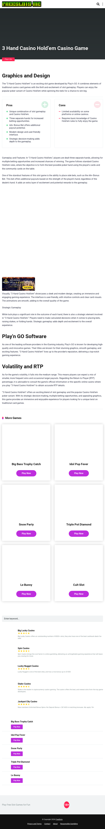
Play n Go (8, 59)
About (55, 824)
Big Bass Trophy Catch (26, 464)
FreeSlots (59, 819)
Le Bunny (26, 584)
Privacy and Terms (34, 824)
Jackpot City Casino (27, 701)
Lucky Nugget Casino (28, 666)
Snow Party (26, 524)
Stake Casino (24, 683)
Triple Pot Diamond (78, 524)
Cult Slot (78, 584)
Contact (47, 824)
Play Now (26, 473)
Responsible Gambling (69, 824)
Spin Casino (23, 648)
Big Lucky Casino (26, 630)
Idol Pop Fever (78, 464)
